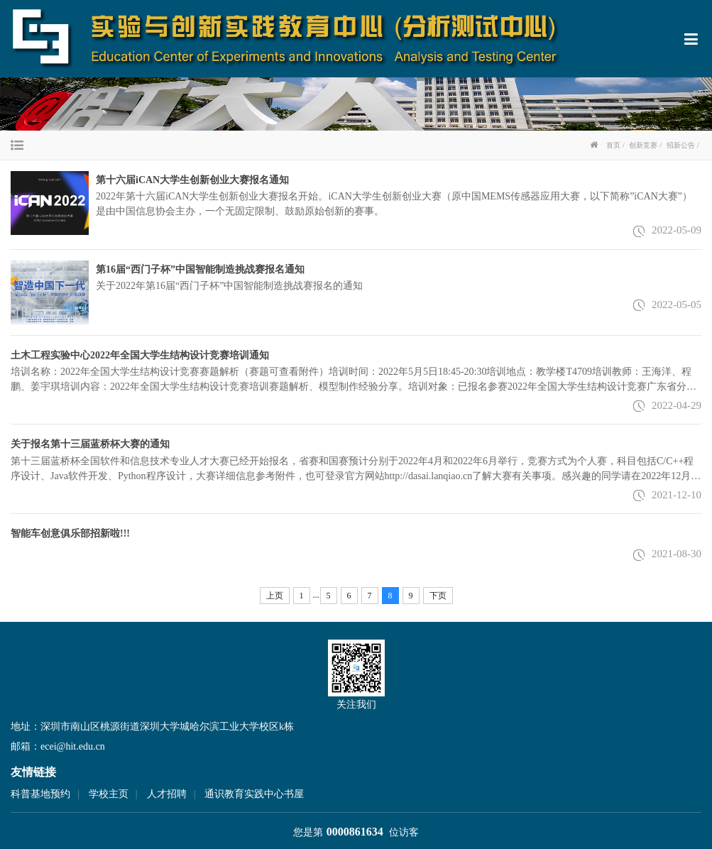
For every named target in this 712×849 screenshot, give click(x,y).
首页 (613, 145)
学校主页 (108, 794)
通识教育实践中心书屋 (254, 794)
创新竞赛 (643, 145)
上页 (274, 596)
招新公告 (681, 145)
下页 (438, 596)
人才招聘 (167, 794)
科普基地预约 (40, 794)
